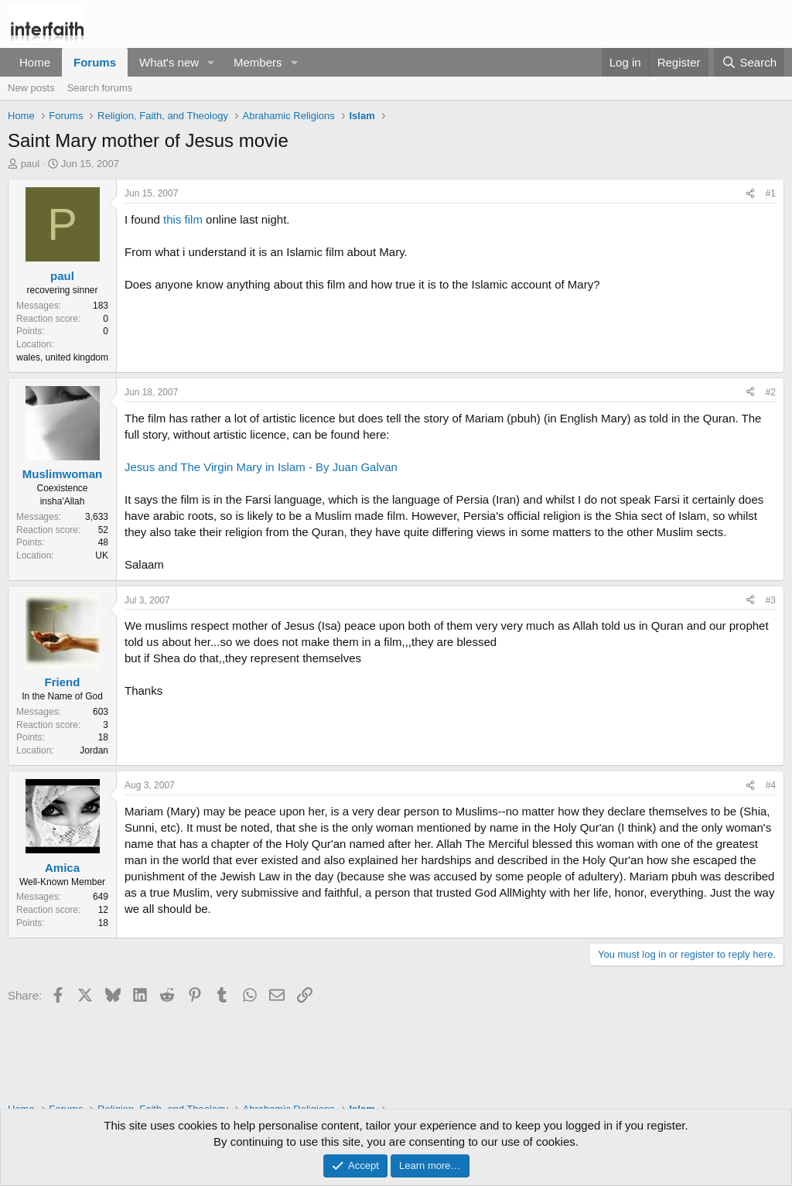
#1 (771, 193)
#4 (771, 785)
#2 (771, 392)
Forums (94, 62)
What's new (169, 62)
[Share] (750, 194)
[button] (211, 62)
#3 (771, 600)
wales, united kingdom (62, 357)
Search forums (100, 88)
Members (258, 62)
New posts (31, 88)
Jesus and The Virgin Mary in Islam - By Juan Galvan (261, 466)
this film (184, 219)
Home (34, 62)
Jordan (94, 750)
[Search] (749, 62)
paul (30, 163)
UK (101, 555)
